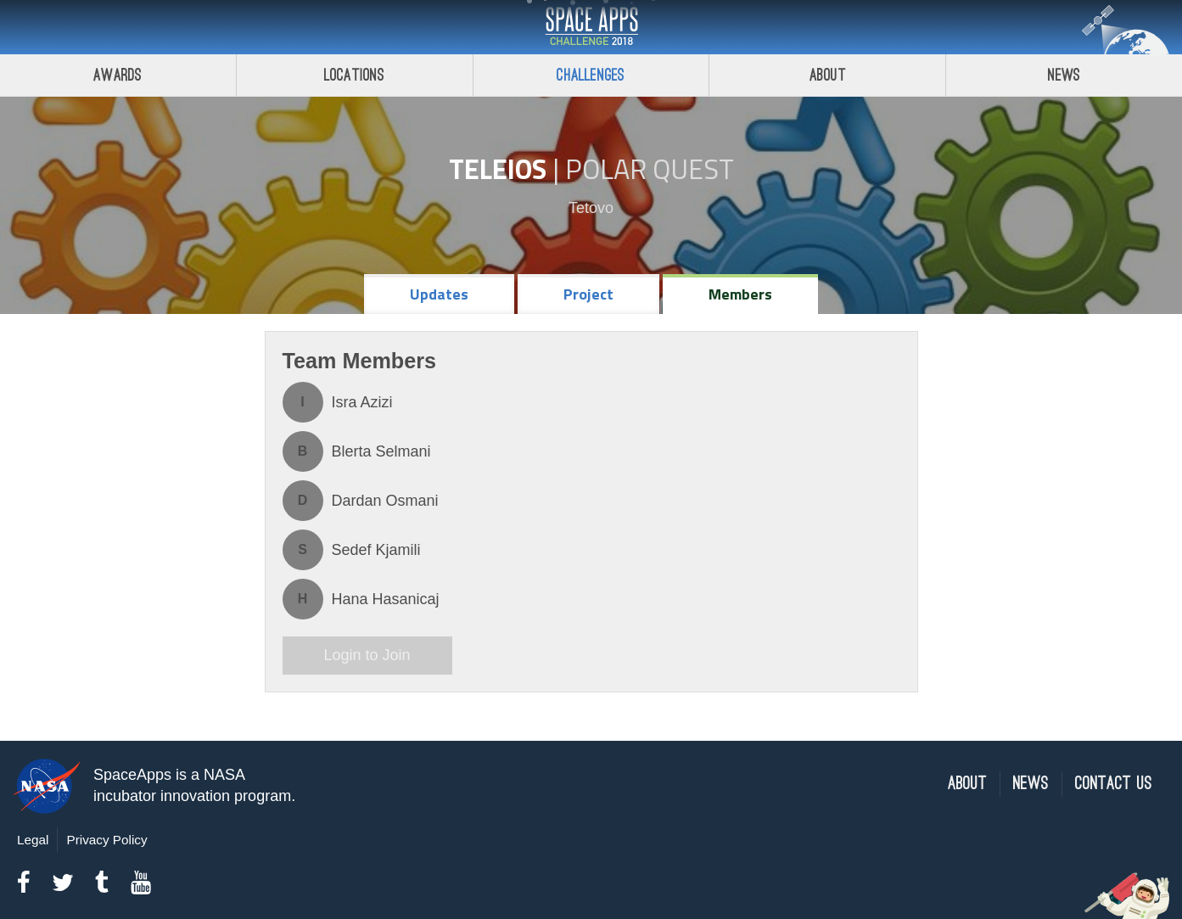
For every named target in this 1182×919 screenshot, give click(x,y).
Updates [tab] (439, 294)
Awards (117, 75)
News (1064, 75)
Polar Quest (649, 169)
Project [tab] (588, 294)
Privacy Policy (106, 839)
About (827, 75)
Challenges (591, 75)
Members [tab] (740, 294)
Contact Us (1113, 784)
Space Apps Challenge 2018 (591, 27)
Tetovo (591, 207)
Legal (32, 839)
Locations (354, 75)
